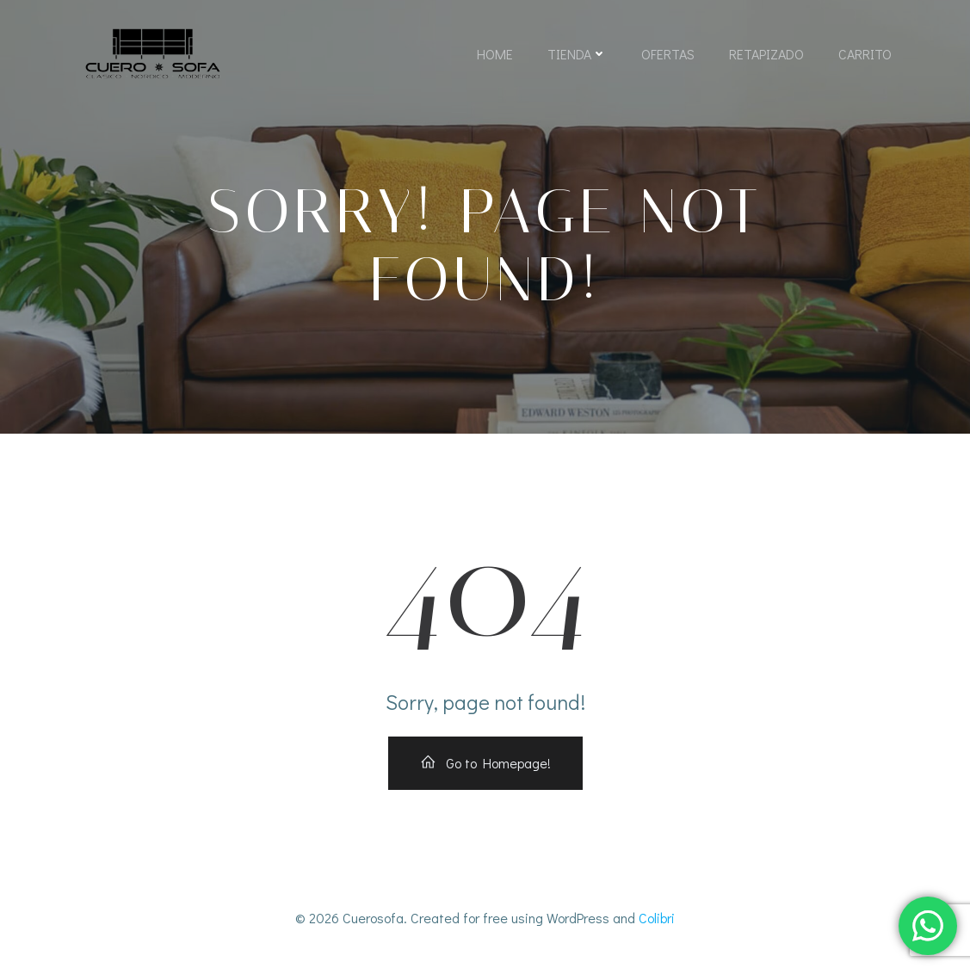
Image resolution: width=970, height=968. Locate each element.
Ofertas (668, 54)
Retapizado (766, 54)
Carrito (865, 54)
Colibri (657, 918)
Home (495, 54)
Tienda (577, 54)
